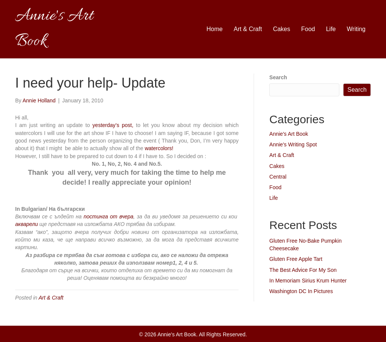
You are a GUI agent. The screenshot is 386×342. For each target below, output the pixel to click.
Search (278, 77)
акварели (26, 224)
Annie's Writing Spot (293, 144)
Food (308, 29)
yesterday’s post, (113, 125)
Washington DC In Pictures (301, 291)
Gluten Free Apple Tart (295, 259)
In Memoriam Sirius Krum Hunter (308, 281)
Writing (356, 29)
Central (277, 177)
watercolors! (159, 148)
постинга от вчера (108, 216)
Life (331, 29)
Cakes (281, 29)
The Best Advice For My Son (302, 270)
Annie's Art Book (288, 134)
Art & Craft (248, 29)
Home (215, 29)
